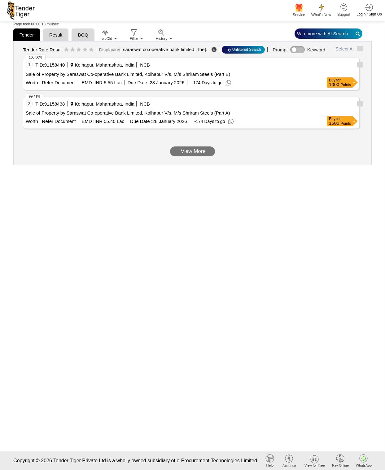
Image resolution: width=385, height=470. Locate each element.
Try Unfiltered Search (243, 49)
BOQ (83, 34)
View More (192, 151)
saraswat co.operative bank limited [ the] (164, 49)
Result (56, 34)
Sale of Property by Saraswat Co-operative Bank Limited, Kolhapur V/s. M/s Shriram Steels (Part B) (128, 74)
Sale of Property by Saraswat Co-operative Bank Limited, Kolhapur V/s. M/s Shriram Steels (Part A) (128, 112)
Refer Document (58, 82)
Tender (27, 34)
